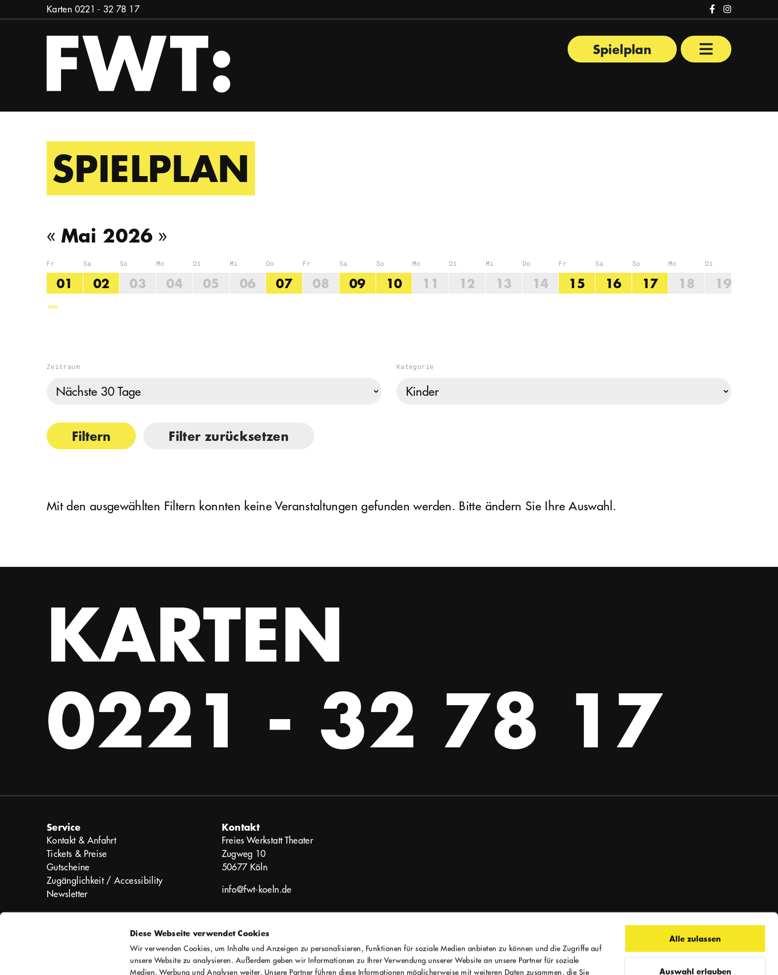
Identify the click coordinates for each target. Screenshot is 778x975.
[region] (389, 284)
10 (394, 283)
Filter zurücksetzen (229, 436)
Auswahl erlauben (695, 910)
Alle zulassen (695, 877)
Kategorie (415, 366)
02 (101, 283)
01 (65, 283)
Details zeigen (547, 955)
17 (650, 283)
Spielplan (622, 49)
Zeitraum (63, 366)
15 (577, 283)
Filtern (91, 436)
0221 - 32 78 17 (107, 9)
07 (284, 283)
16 (613, 283)
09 (357, 283)
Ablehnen (695, 942)
